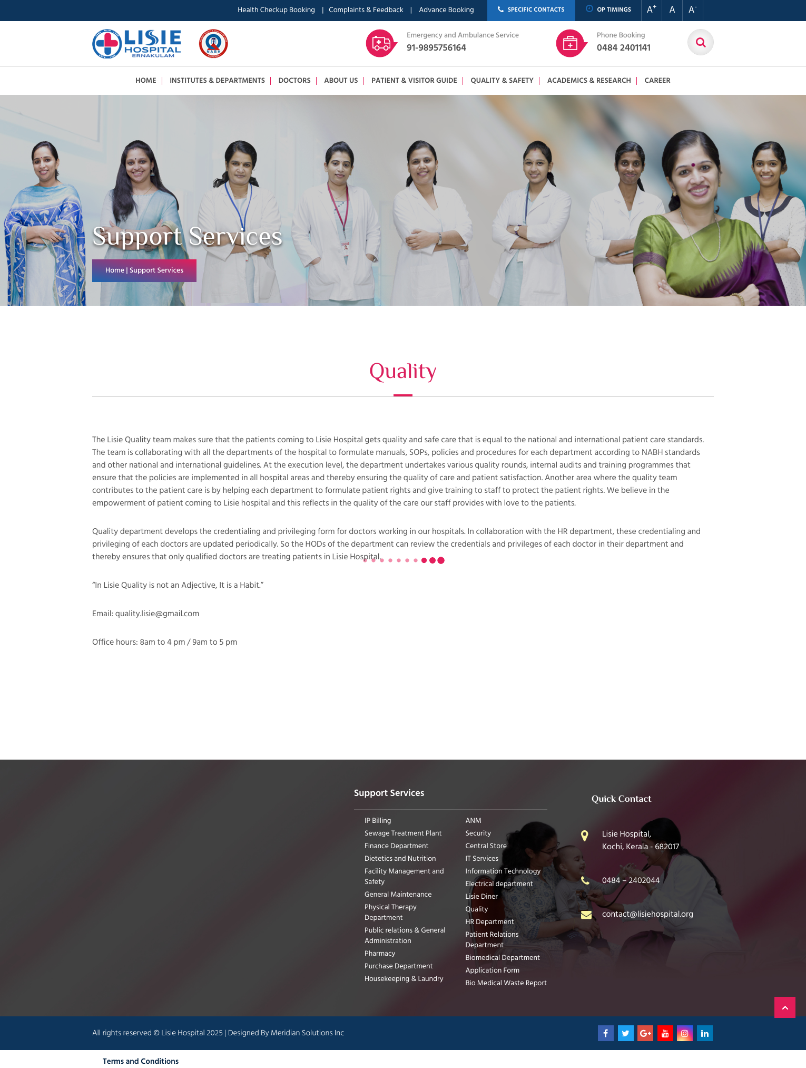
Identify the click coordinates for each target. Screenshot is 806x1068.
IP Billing (378, 821)
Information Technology (503, 872)
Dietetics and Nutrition (400, 859)
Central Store (486, 846)
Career (657, 81)
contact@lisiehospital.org (647, 914)
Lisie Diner (482, 897)
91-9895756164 (463, 43)
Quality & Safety (502, 81)
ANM (474, 821)
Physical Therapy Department (391, 912)
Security (479, 834)
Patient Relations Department (492, 940)
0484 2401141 (624, 43)
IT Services (482, 859)
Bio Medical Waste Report (506, 983)
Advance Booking (446, 10)
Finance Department (397, 846)
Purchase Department (399, 966)
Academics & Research (589, 81)
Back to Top (784, 1007)
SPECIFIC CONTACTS (531, 10)
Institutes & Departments (217, 81)
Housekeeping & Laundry (404, 979)
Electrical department (499, 884)
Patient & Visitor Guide (414, 81)
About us (341, 81)
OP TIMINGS (609, 9)
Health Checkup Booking (276, 10)
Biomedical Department (503, 958)
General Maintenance (398, 895)
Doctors (295, 81)
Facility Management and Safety (404, 877)
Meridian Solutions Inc (307, 1033)
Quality (477, 910)
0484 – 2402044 (631, 881)
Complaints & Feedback (366, 10)
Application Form (493, 971)
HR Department (490, 922)
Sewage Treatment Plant (403, 834)
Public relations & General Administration (405, 936)
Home (145, 81)
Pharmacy (380, 954)
